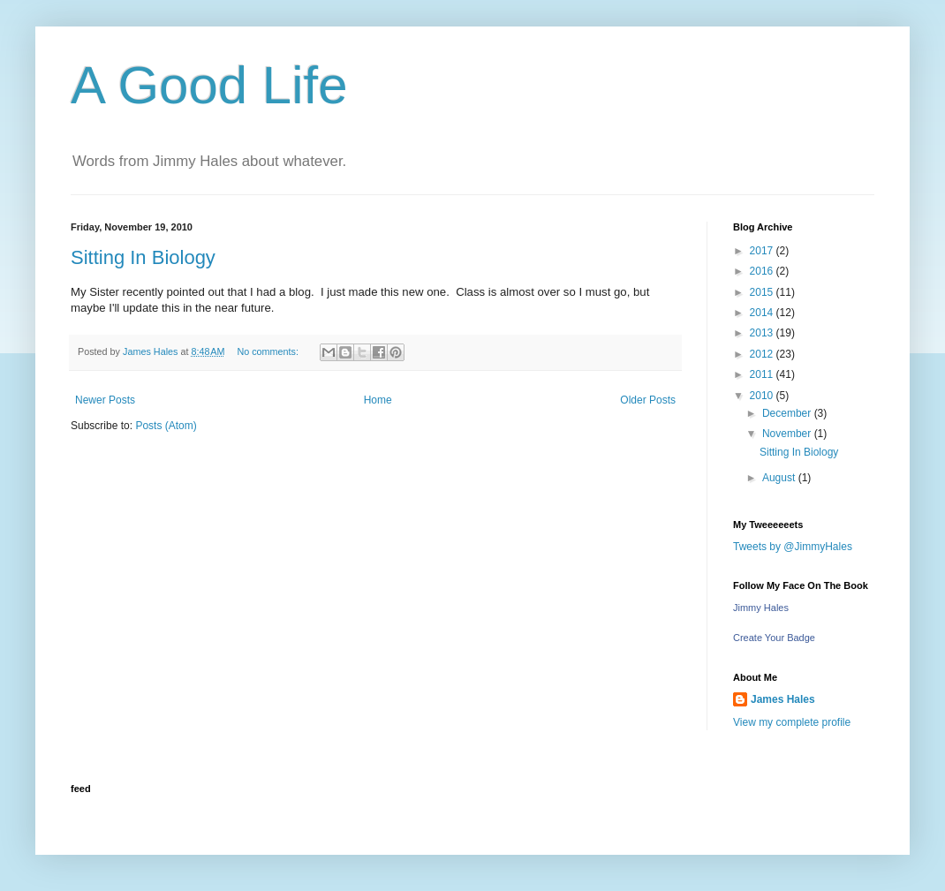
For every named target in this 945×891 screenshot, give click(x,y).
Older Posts (648, 400)
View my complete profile (791, 722)
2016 (763, 271)
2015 (763, 292)
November (788, 433)
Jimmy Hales (761, 607)
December (788, 413)
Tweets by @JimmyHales (792, 546)
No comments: (269, 351)
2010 (763, 395)
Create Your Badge (774, 637)
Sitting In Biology (143, 257)
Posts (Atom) (165, 425)
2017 (763, 251)
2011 (763, 374)
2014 (763, 312)
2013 (763, 333)
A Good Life (209, 85)
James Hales (783, 699)
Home (378, 400)
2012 (763, 354)
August (780, 478)
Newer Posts (105, 400)
